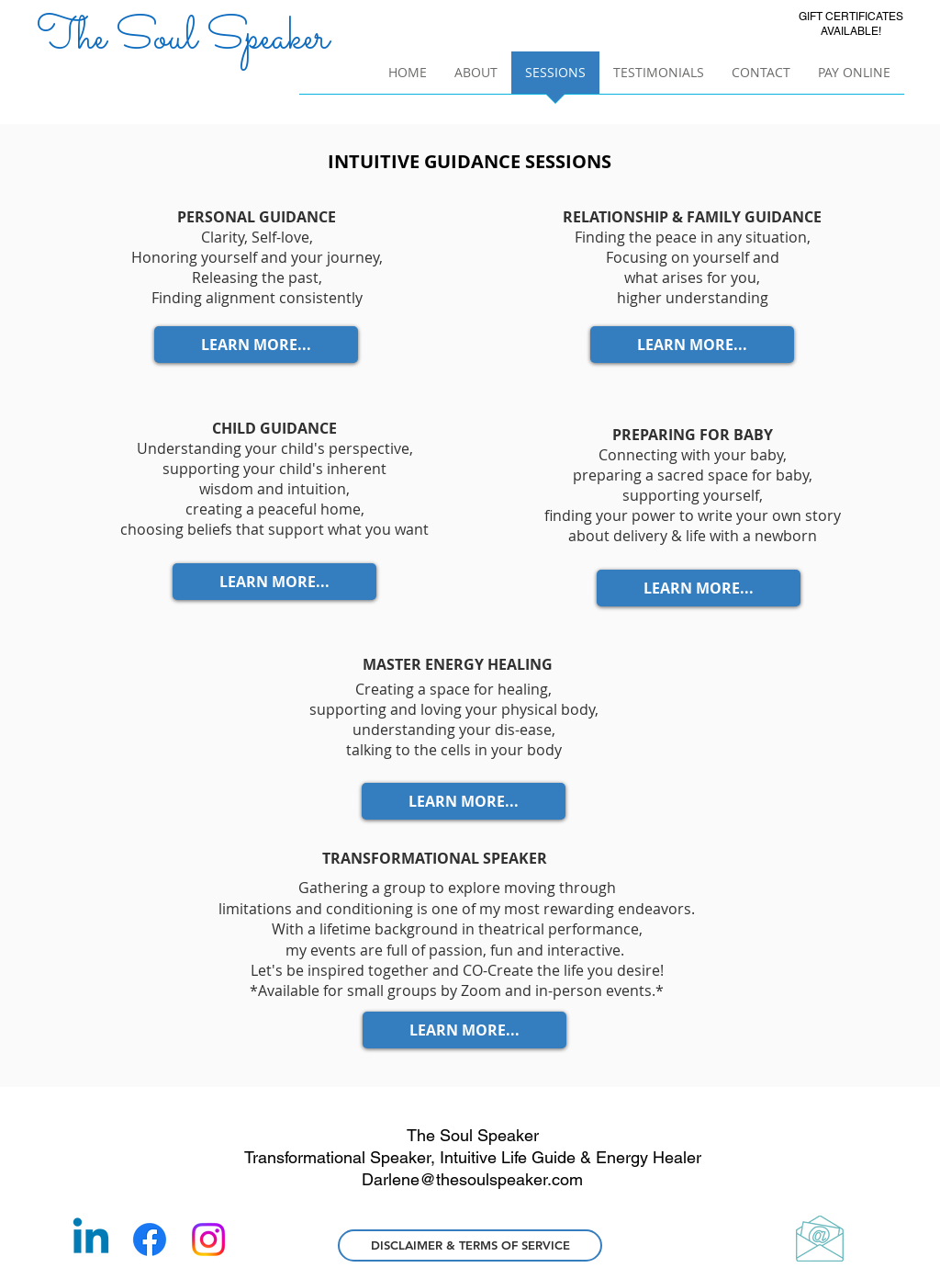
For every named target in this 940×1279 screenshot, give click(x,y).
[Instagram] (208, 1239)
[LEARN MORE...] (256, 344)
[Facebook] (150, 1239)
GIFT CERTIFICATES (851, 16)
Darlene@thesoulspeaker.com (472, 1179)
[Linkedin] (91, 1239)
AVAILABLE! (851, 31)
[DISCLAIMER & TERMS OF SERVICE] (470, 1245)
